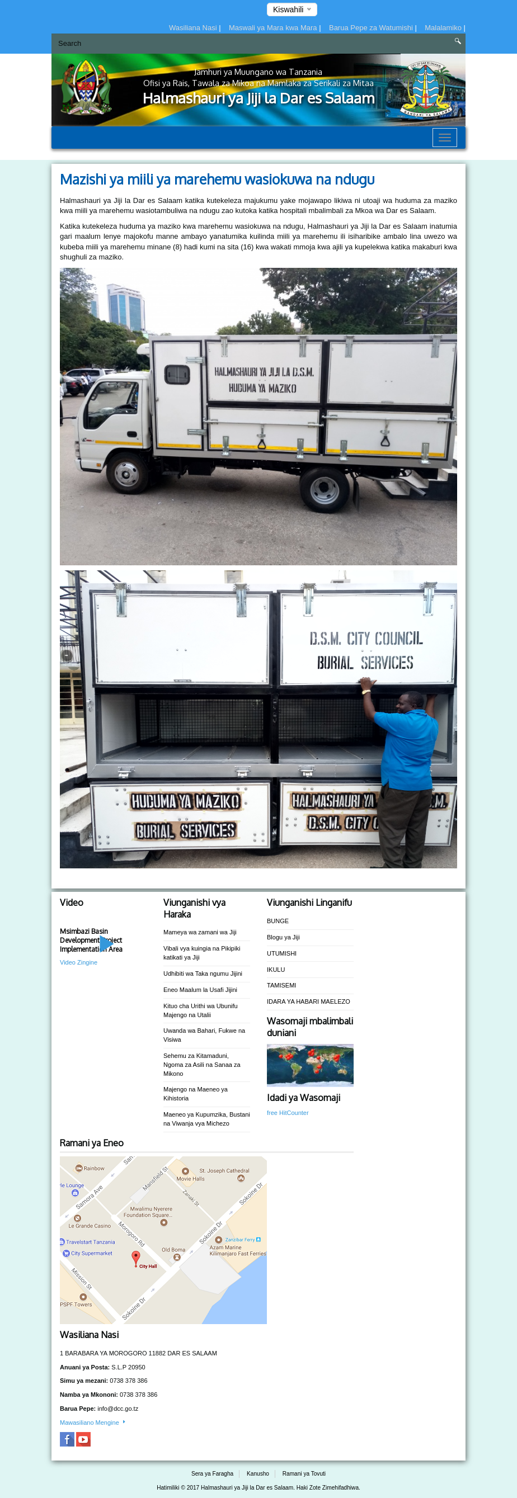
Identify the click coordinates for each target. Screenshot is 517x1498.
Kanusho (258, 1474)
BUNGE (278, 921)
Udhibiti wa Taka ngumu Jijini (202, 973)
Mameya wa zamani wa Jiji (200, 932)
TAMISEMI (281, 985)
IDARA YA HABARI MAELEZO (308, 1001)
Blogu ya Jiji (283, 937)
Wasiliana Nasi (194, 27)
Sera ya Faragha (212, 1474)
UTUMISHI (282, 953)
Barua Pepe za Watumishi (372, 27)
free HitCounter (288, 1112)
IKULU (276, 969)
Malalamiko (444, 27)
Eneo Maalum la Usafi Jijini (200, 989)
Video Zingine (78, 962)
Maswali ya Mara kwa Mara (274, 27)
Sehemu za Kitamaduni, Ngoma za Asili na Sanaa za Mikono (202, 1064)
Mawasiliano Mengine (93, 1422)
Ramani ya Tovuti (304, 1474)
